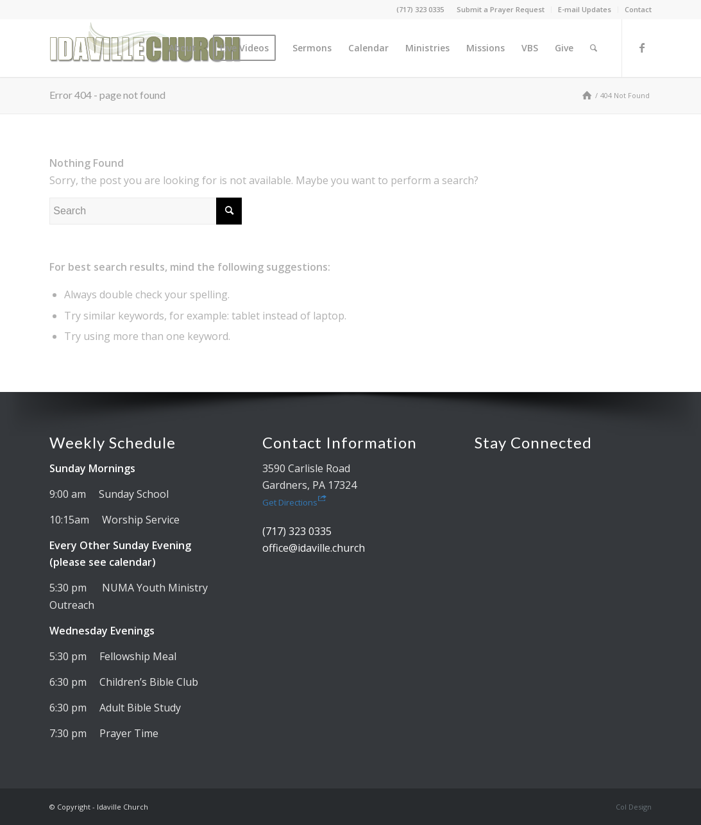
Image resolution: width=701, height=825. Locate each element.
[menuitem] (501, 9)
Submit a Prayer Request (501, 9)
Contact (638, 9)
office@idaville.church (313, 548)
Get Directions (294, 502)
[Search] (593, 48)
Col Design (634, 807)
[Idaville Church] (145, 48)
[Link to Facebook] (642, 47)
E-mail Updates (584, 9)
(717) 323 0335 (420, 9)
